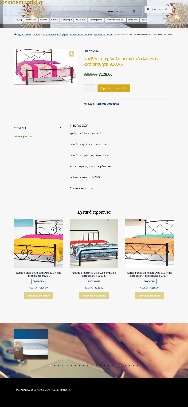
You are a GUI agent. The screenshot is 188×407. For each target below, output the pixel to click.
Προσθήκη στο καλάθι (113, 88)
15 (108, 366)
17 (117, 366)
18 (121, 366)
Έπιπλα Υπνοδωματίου (81, 34)
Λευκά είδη (81, 20)
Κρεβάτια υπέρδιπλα (103, 34)
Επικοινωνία (30, 20)
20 (129, 366)
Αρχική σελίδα (24, 34)
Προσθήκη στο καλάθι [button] (38, 295)
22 (137, 366)
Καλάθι (54, 20)
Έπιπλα (43, 20)
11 (92, 366)
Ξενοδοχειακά (96, 20)
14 (104, 366)
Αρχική (18, 20)
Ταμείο (144, 20)
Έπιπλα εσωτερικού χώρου (55, 34)
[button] (71, 53)
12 (96, 366)
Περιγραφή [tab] (20, 127)
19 (125, 366)
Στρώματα (132, 20)
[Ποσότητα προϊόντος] (89, 88)
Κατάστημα (67, 20)
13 (100, 366)
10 (88, 366)
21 (133, 366)
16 (112, 366)
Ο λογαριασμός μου (115, 20)
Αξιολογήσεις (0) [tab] (23, 136)
